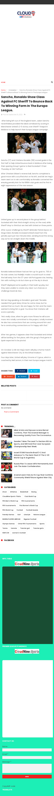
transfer (14, 528)
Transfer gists (38, 528)
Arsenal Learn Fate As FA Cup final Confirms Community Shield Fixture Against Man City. (33, 476)
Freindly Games (8, 515)
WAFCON (5, 533)
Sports (42, 524)
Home (3, 82)
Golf (19, 515)
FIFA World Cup (7, 510)
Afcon (4, 492)
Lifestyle (27, 515)
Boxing (33, 492)
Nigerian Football (30, 519)
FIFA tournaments (28, 501)
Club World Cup (30, 496)
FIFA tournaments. (9, 505)
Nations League (39, 515)
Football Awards (32, 510)
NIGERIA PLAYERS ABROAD (11, 519)
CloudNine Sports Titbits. (11, 496)
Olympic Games (8, 524)
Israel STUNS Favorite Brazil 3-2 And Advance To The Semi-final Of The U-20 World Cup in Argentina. (31, 455)
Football (20, 510)
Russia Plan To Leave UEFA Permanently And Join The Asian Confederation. (33, 465)
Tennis (5, 528)
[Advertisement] (27, 48)
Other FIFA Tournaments (27, 524)
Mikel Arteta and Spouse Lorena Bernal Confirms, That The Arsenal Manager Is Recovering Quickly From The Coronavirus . (33, 433)
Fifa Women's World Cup (29, 505)
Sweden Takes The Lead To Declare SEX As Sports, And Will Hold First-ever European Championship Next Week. (33, 444)
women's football (19, 533)
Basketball (24, 492)
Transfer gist (25, 528)
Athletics (13, 492)
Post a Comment (11, 412)
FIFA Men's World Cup (10, 501)
